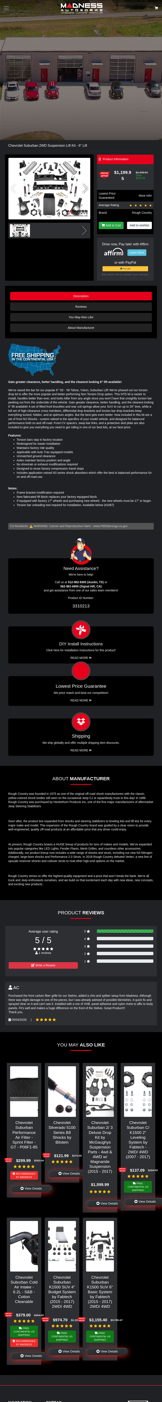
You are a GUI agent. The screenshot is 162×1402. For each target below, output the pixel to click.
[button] (85, 188)
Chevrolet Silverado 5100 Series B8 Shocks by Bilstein (62, 1132)
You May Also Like (81, 317)
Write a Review (43, 965)
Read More (81, 700)
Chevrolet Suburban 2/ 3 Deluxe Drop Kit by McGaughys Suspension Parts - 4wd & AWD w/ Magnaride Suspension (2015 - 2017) (100, 1146)
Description (81, 296)
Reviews (81, 306)
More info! (145, 195)
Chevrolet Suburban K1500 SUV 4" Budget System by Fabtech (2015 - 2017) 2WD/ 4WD (62, 1292)
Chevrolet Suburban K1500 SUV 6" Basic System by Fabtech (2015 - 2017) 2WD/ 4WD (100, 1292)
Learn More (136, 252)
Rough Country (142, 212)
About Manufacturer (81, 327)
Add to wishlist (139, 225)
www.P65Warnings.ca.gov (110, 526)
